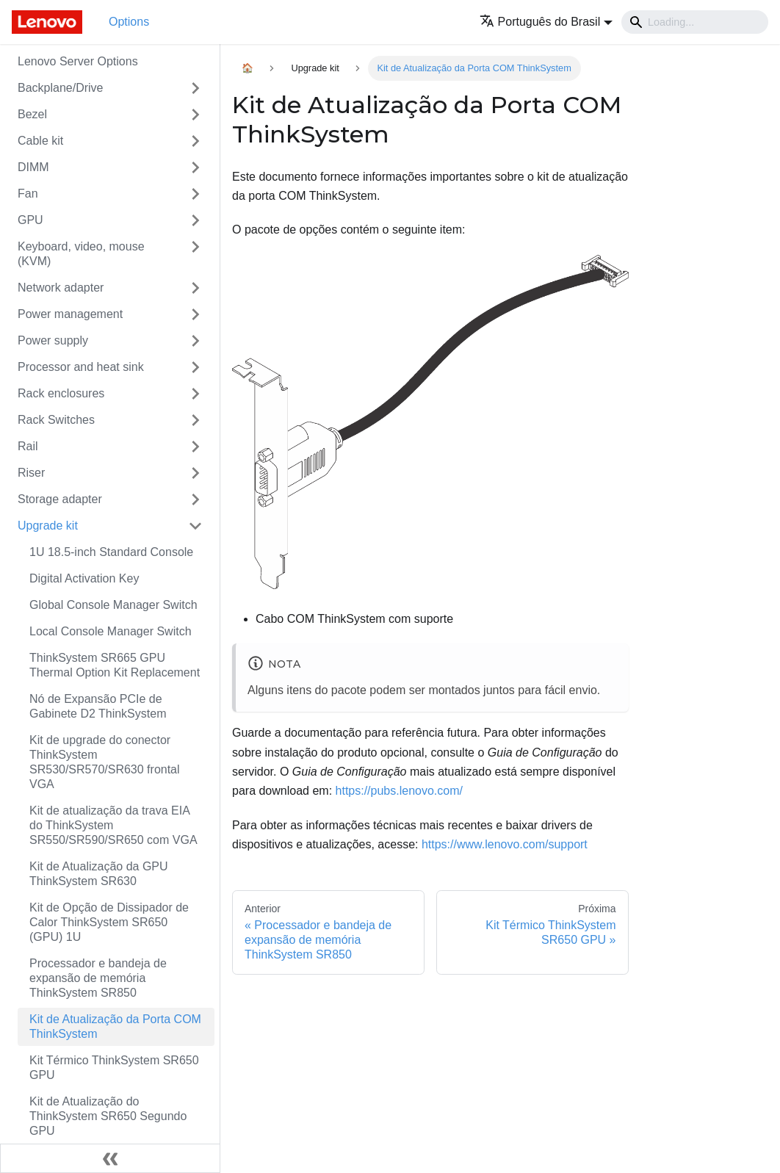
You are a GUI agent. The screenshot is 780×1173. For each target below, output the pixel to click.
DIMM (33, 167)
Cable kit (40, 140)
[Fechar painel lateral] (110, 1158)
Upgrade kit (48, 525)
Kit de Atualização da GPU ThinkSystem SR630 (98, 873)
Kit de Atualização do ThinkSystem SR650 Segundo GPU (108, 1116)
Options (129, 21)
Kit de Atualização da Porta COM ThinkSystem (115, 1026)
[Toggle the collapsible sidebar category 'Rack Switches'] (195, 420)
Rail (28, 446)
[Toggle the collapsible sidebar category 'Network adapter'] (195, 288)
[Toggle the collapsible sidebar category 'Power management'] (195, 314)
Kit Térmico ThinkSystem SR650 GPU (114, 1067)
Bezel (32, 114)
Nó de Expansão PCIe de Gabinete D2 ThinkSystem (97, 706)
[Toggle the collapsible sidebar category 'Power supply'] (195, 341)
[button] (546, 21)
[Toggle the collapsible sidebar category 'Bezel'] (195, 114)
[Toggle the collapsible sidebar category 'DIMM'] (195, 167)
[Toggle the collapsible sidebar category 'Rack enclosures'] (195, 393)
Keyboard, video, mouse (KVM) (81, 253)
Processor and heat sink (81, 367)
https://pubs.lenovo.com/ (399, 790)
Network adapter (61, 287)
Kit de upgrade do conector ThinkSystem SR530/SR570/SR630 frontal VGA (104, 762)
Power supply (53, 340)
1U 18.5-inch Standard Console (111, 552)
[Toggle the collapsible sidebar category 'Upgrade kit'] (195, 526)
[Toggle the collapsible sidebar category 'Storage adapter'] (195, 499)
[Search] (694, 22)
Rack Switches (56, 420)
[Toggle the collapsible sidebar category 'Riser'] (195, 473)
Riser (31, 472)
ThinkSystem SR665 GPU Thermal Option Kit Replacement (114, 665)
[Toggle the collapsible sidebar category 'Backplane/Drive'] (195, 88)
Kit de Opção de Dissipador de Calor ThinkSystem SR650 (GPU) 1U (109, 922)
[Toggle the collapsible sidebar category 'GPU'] (195, 220)
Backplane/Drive (61, 88)
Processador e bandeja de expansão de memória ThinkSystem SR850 (98, 978)
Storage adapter (60, 499)
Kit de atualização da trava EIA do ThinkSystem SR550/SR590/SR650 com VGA (113, 825)
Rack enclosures (61, 393)
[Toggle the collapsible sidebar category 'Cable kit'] (195, 141)
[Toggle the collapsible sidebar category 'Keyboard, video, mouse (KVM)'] (195, 254)
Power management (70, 314)
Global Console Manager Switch (113, 605)
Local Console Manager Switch (110, 631)
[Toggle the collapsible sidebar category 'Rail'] (195, 446)
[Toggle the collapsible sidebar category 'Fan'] (195, 194)
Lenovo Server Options (78, 61)
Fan (28, 193)
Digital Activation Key (84, 578)
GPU (30, 220)
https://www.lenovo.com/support (505, 844)
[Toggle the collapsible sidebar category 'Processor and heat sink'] (195, 367)
